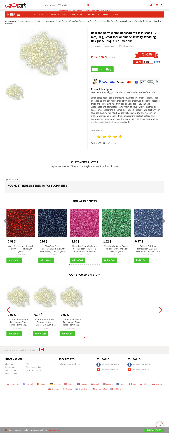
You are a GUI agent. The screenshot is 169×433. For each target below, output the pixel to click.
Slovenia (53, 389)
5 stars (120, 137)
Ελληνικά (28, 385)
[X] (6, 430)
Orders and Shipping (34, 371)
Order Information (33, 368)
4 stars (115, 137)
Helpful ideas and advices (69, 365)
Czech (95, 385)
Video (115, 14)
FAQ (27, 365)
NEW (41, 14)
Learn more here (55, 430)
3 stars (109, 137)
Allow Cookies (154, 430)
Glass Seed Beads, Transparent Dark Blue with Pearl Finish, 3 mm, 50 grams (53, 249)
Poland (144, 385)
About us (9, 365)
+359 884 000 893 (103, 10)
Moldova (116, 389)
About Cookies (11, 374)
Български (13, 385)
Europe (121, 385)
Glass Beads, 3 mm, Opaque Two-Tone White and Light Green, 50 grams (116, 249)
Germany (55, 385)
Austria (68, 385)
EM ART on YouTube (107, 370)
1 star (99, 137)
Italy (132, 385)
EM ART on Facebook (107, 365)
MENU (13, 14)
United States (100, 389)
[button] (69, 264)
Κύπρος (67, 389)
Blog (105, 14)
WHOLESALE (93, 14)
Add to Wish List (126, 46)
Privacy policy (10, 368)
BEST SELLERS (77, 14)
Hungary (108, 385)
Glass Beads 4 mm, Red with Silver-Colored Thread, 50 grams (20, 249)
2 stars (104, 137)
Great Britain (82, 389)
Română (41, 385)
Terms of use (10, 371)
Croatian (82, 385)
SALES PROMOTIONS (56, 14)
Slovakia (157, 385)
